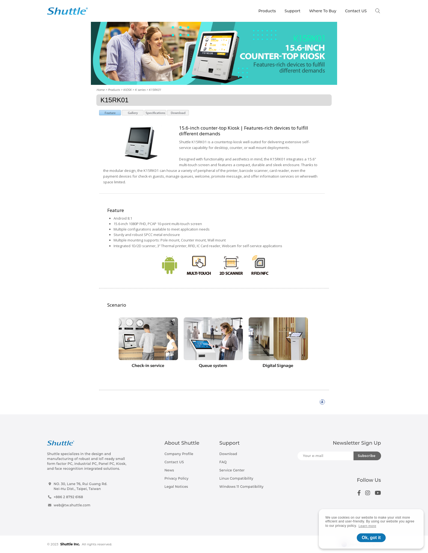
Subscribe (367, 456)
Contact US (356, 10)
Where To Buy (323, 10)
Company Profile (179, 454)
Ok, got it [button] (371, 537)
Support (293, 10)
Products (267, 10)
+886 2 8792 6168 (68, 497)
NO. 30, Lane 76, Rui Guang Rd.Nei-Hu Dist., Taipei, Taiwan (80, 486)
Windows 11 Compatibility (241, 487)
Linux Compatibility (236, 478)
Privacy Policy (177, 478)
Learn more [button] (367, 526)
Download (228, 454)
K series (140, 90)
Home (100, 90)
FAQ (223, 462)
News (169, 470)
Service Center (232, 470)
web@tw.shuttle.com (72, 505)
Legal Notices (176, 487)
